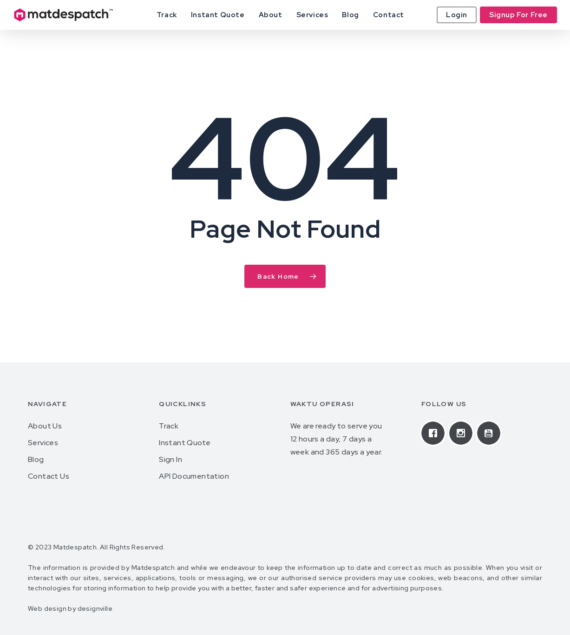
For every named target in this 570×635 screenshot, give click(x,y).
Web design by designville (70, 608)
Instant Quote (184, 443)
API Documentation (194, 476)
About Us (45, 426)
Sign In (170, 459)
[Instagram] (463, 433)
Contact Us (48, 476)
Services (43, 443)
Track (168, 426)
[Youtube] (491, 433)
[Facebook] (435, 433)
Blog (36, 459)
